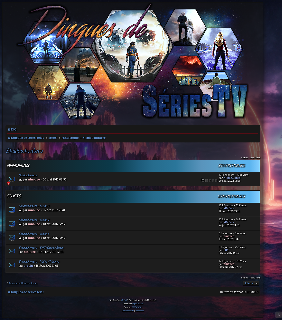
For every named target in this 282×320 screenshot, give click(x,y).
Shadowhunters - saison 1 (34, 234)
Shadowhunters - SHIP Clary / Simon (41, 248)
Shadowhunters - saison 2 (34, 220)
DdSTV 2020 (136, 307)
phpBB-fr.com (137, 304)
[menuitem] (11, 129)
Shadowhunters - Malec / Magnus (39, 262)
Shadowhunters (23, 151)
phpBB (124, 300)
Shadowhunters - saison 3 (34, 206)
